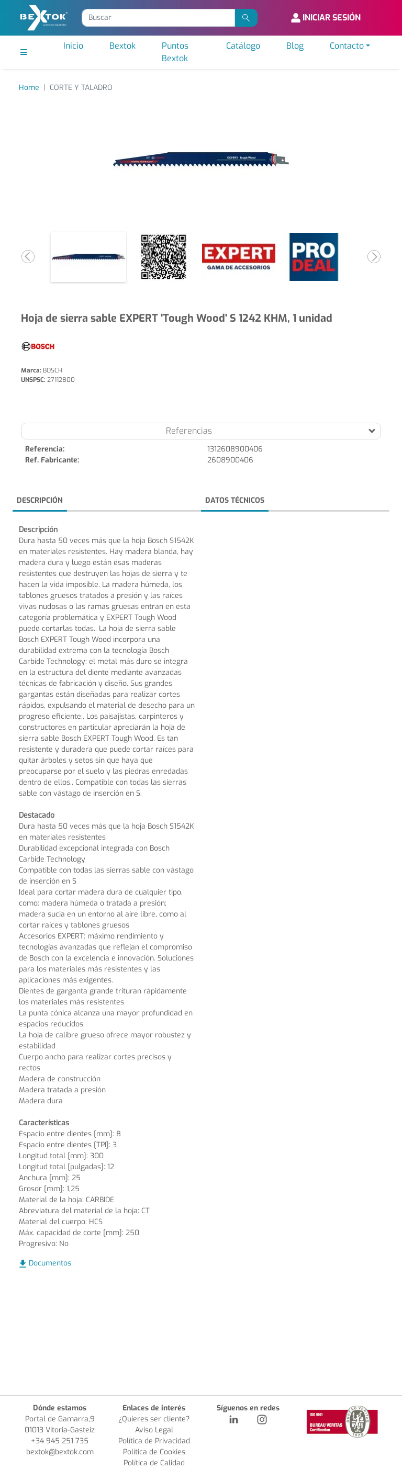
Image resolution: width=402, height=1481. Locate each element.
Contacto (347, 45)
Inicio (73, 45)
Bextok (122, 45)
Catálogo (243, 45)
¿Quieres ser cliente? (153, 1419)
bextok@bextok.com (60, 1452)
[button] (28, 257)
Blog (295, 45)
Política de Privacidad (154, 1441)
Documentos (50, 1263)
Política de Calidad (154, 1463)
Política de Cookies (154, 1452)
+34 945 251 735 (59, 1441)
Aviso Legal (154, 1430)
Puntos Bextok (175, 52)
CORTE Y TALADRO (81, 88)
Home (29, 88)
